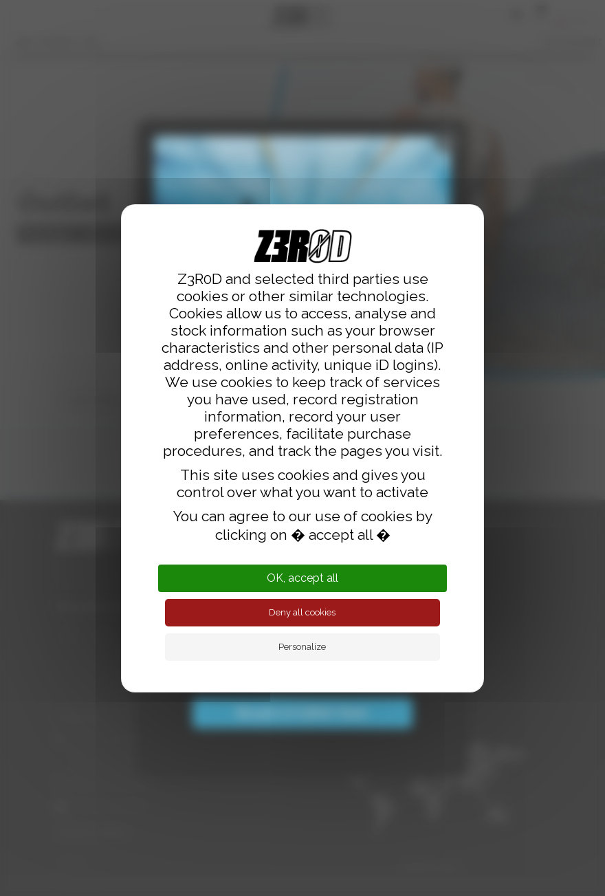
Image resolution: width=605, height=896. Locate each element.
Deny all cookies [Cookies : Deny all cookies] (302, 612)
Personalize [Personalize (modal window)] (302, 647)
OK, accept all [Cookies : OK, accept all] (302, 577)
